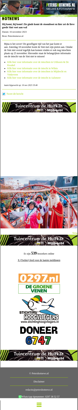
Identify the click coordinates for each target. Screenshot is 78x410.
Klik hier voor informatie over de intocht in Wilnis (32, 68)
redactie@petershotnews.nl (38, 389)
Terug (75, 233)
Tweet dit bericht (14, 93)
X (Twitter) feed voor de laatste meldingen (39, 260)
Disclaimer (39, 381)
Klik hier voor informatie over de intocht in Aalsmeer (34, 77)
